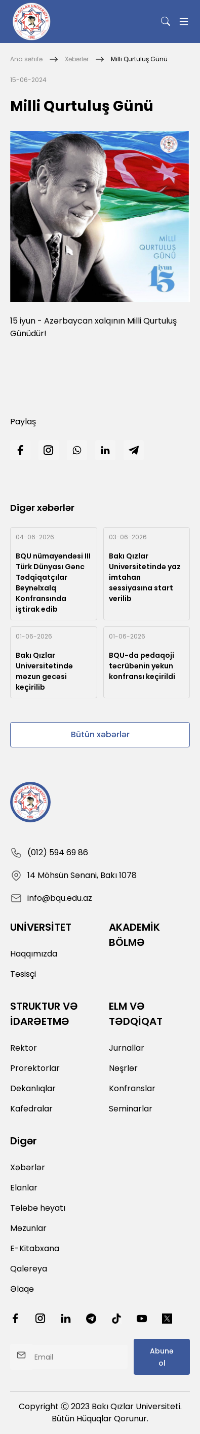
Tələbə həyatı (37, 1208)
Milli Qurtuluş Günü (139, 59)
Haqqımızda (33, 954)
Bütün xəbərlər (100, 734)
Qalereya (28, 1268)
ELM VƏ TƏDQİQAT (136, 1013)
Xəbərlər (77, 59)
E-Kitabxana (34, 1248)
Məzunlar (28, 1228)
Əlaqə (22, 1289)
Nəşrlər (123, 1068)
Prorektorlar (35, 1068)
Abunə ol (162, 1357)
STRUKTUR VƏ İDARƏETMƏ (44, 1013)
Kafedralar (31, 1108)
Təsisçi (23, 974)
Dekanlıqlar (33, 1088)
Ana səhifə (26, 59)
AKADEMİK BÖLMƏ (134, 934)
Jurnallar (126, 1048)
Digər (23, 1141)
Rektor (23, 1048)
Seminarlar (130, 1108)
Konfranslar (132, 1088)
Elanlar (23, 1187)
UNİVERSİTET (40, 927)
